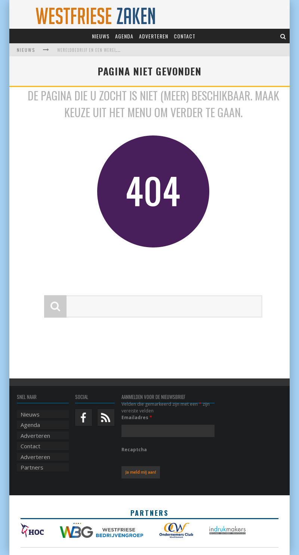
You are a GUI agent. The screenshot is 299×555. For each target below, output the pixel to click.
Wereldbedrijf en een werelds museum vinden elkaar (114, 50)
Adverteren (153, 36)
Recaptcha (134, 449)
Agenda (124, 36)
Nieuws (101, 36)
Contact (184, 36)
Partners (32, 467)
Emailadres (136, 417)
